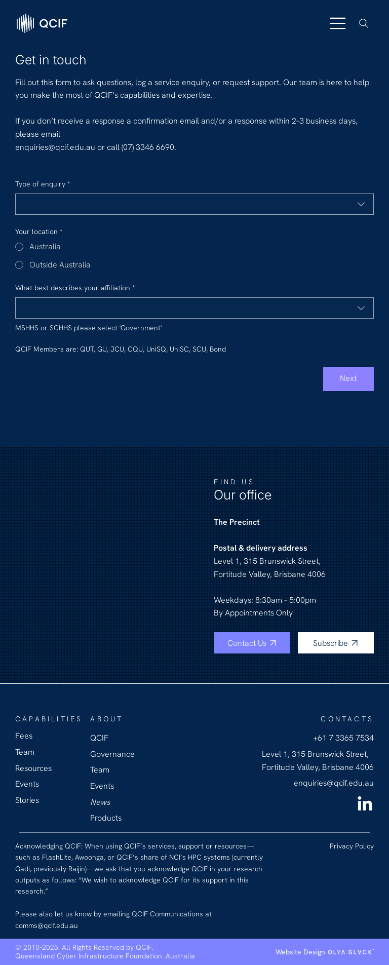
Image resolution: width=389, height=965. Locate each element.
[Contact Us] (252, 642)
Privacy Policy (352, 846)
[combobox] (194, 204)
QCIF (99, 737)
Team (99, 769)
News (100, 802)
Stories (27, 800)
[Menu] (338, 23)
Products (106, 818)
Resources (33, 768)
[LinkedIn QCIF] (365, 805)
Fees (23, 735)
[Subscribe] (336, 642)
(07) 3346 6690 (148, 147)
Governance (112, 754)
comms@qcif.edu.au (46, 925)
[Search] (364, 23)
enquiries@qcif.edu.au (56, 147)
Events (102, 786)
